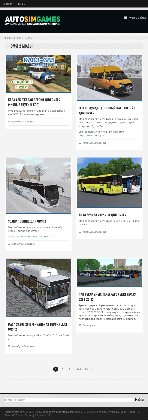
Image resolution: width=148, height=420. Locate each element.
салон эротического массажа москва (30, 236)
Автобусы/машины (21, 121)
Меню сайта (135, 17)
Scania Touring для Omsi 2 (27, 221)
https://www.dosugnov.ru (93, 135)
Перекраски (88, 325)
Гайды (21, 3)
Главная (7, 3)
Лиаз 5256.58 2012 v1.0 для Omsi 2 (103, 215)
